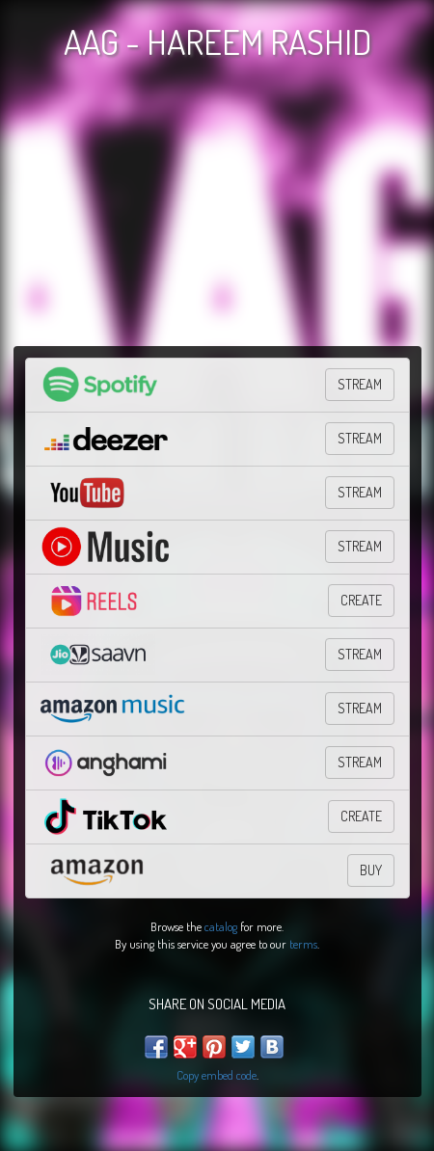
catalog (220, 926)
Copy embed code (216, 1075)
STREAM (360, 384)
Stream (360, 654)
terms (303, 943)
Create (361, 600)
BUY (371, 870)
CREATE (361, 816)
